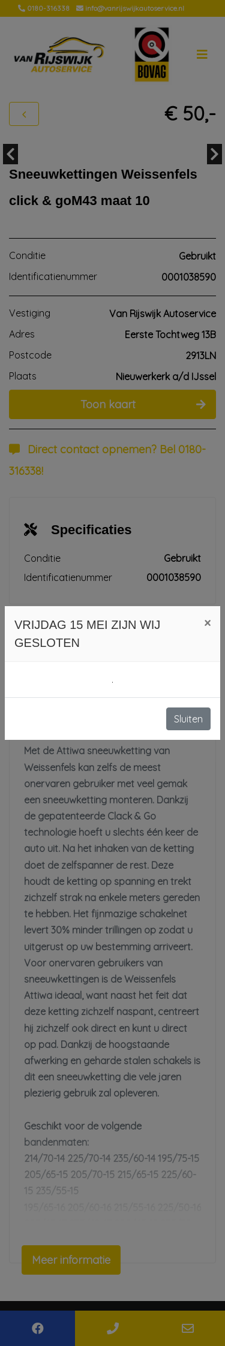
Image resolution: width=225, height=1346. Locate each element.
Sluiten (188, 719)
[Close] (207, 623)
